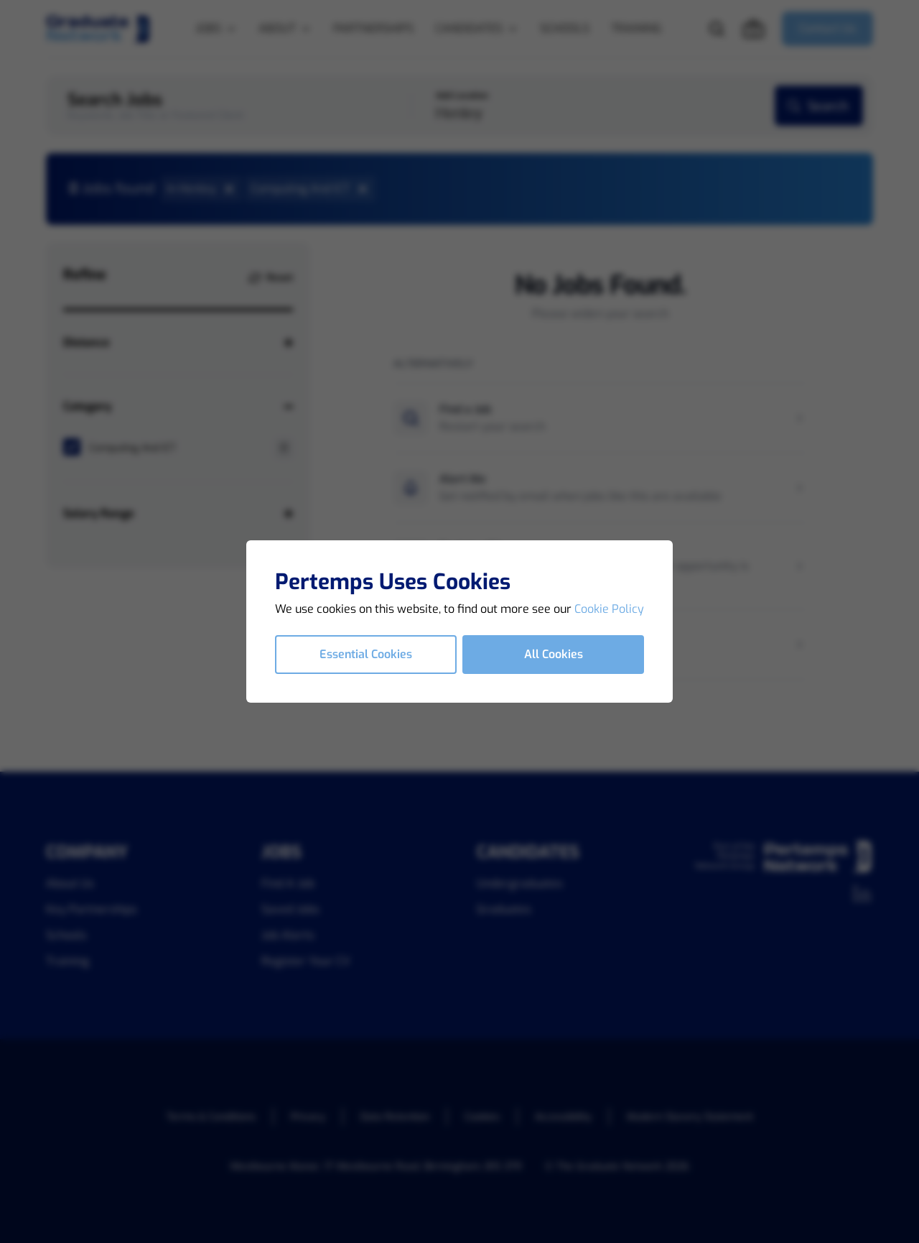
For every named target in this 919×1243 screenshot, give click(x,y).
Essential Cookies (365, 654)
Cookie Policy (609, 608)
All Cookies (553, 654)
